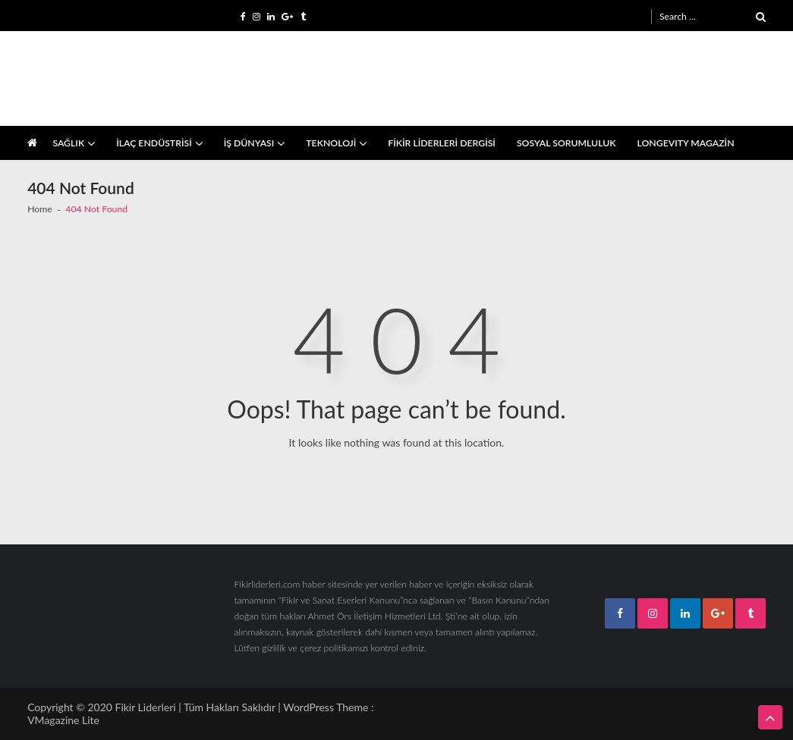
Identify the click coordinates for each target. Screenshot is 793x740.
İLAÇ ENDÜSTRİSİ (154, 143)
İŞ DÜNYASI (249, 143)
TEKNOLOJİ (331, 143)
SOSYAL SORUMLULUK (566, 143)
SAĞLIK (68, 143)
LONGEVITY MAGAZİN (686, 143)
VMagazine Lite (63, 719)
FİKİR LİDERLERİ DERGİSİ (442, 143)
